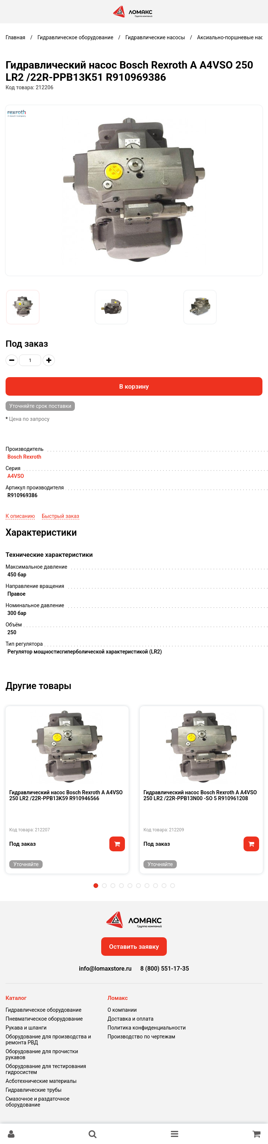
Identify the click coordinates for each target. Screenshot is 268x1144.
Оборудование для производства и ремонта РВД (48, 1039)
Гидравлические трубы (34, 1090)
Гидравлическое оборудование (44, 1010)
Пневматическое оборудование (44, 1019)
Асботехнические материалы (41, 1081)
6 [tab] (138, 885)
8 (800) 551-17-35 (164, 968)
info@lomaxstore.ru (105, 968)
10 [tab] (172, 885)
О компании (122, 1010)
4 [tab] (121, 885)
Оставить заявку (134, 946)
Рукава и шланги (26, 1028)
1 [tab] (95, 885)
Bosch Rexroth (24, 457)
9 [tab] (164, 885)
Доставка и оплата (130, 1019)
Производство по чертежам (141, 1037)
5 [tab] (130, 885)
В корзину (134, 386)
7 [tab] (147, 885)
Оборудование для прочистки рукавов (42, 1054)
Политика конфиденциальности (146, 1028)
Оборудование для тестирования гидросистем (46, 1069)
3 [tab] (112, 885)
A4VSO (15, 476)
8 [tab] (155, 885)
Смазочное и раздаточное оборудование (37, 1102)
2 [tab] (104, 885)
